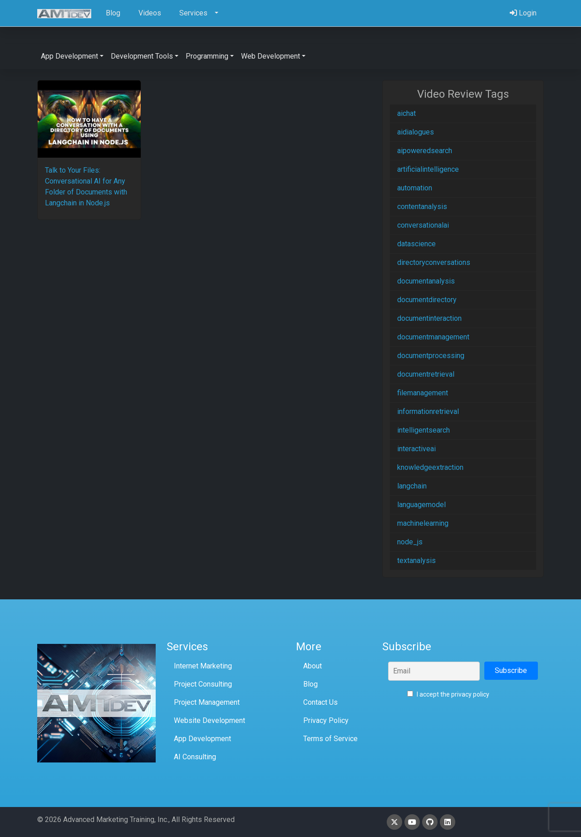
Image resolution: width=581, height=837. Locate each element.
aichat (406, 113)
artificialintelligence (428, 169)
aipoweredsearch (424, 150)
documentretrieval (425, 374)
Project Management (207, 702)
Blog (310, 684)
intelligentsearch (423, 430)
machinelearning (422, 523)
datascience (416, 243)
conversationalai (423, 225)
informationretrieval (428, 411)
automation (414, 188)
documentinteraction (429, 318)
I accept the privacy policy (448, 694)
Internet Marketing (203, 666)
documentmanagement (433, 337)
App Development (202, 738)
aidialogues (415, 132)
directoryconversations (433, 262)
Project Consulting (203, 684)
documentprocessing (430, 355)
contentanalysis (422, 206)
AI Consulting (195, 756)
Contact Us (320, 702)
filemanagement (422, 393)
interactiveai (416, 448)
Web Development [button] (270, 56)
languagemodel (421, 504)
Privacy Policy (326, 720)
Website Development (209, 720)
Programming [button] (207, 56)
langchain (412, 486)
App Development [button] (69, 56)
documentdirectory (427, 299)
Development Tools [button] (142, 56)
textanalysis (416, 560)
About (312, 666)
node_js (410, 542)
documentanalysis (426, 281)
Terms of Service (330, 738)
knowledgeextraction (430, 467)
